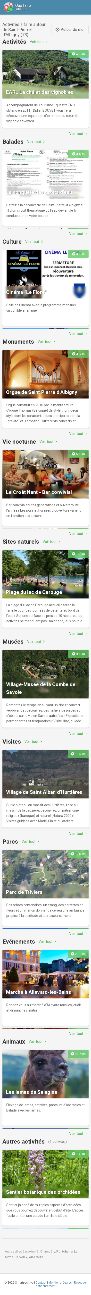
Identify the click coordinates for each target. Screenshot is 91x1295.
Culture (12, 241)
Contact (41, 1282)
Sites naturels (20, 541)
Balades (13, 141)
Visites (11, 741)
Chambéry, (48, 1251)
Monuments (18, 341)
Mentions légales (60, 1282)
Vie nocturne (19, 441)
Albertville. (36, 1257)
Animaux (13, 1041)
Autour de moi (69, 29)
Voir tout (39, 42)
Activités (14, 41)
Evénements (18, 941)
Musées (13, 641)
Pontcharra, (65, 1251)
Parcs (10, 841)
